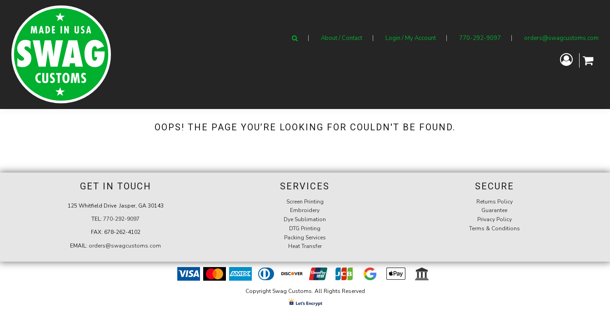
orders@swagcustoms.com (561, 38)
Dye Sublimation (305, 219)
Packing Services (305, 237)
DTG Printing (304, 228)
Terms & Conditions (494, 228)
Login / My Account (410, 38)
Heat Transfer (305, 246)
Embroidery (305, 210)
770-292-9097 (480, 38)
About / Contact (341, 38)
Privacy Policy (494, 219)
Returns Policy (494, 201)
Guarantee (494, 210)
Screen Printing (305, 201)
